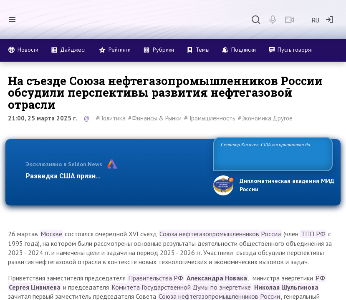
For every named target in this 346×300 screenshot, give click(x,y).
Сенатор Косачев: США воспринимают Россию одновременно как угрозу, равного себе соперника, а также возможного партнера (270, 153)
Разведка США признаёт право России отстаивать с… (114, 176)
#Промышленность (209, 118)
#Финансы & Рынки (155, 118)
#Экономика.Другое (265, 118)
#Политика (111, 118)
